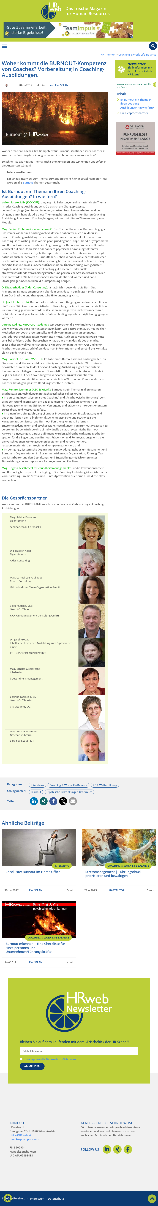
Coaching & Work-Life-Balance (137, 54)
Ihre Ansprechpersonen (24, 1139)
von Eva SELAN (59, 85)
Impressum (37, 1198)
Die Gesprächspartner (134, 113)
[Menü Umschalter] (4, 46)
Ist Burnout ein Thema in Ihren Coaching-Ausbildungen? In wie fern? (137, 103)
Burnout (28, 182)
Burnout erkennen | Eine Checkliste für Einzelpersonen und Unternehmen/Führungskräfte (35, 948)
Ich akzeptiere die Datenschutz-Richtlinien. (50, 1059)
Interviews (37, 785)
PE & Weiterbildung (105, 785)
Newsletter (136, 64)
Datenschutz (56, 1198)
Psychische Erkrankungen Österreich (69, 792)
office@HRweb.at (20, 1135)
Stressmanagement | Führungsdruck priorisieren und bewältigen (113, 874)
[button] (34, 801)
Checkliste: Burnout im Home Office (33, 872)
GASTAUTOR (117, 890)
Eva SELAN (35, 890)
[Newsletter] (121, 69)
